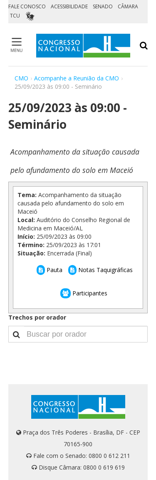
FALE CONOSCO (27, 6)
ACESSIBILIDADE (69, 6)
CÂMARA (128, 6)
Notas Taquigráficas (100, 270)
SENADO (103, 6)
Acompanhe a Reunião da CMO (76, 78)
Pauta (49, 270)
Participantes (83, 293)
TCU (15, 15)
